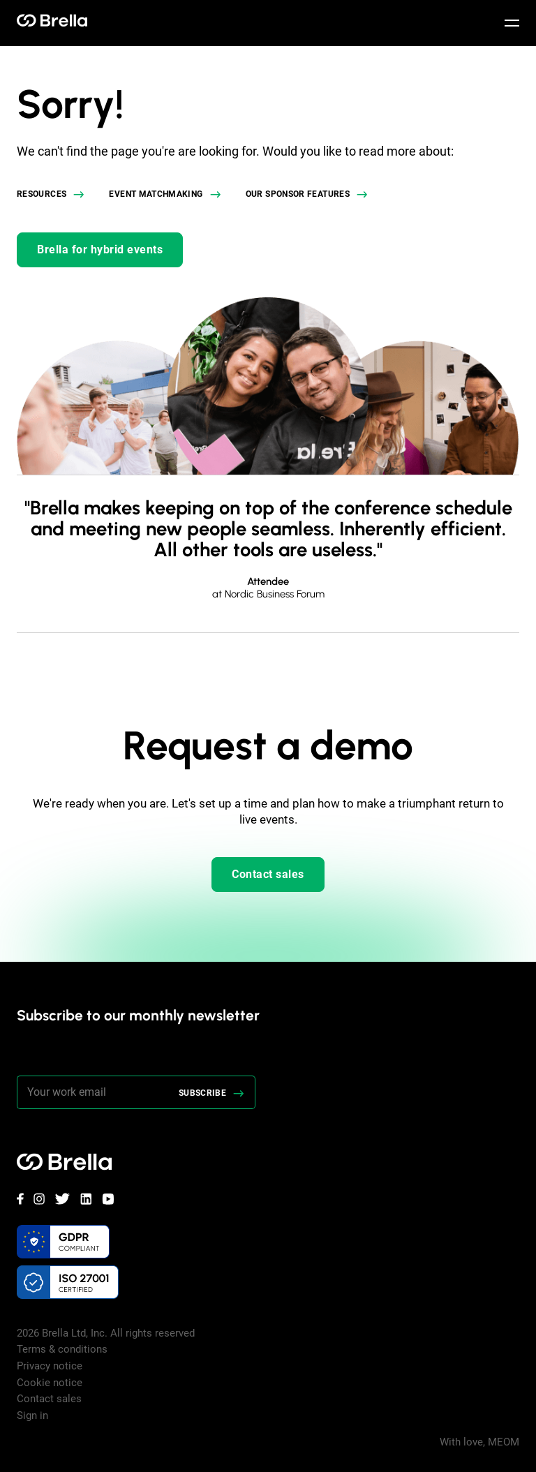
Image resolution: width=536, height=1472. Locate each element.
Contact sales (268, 874)
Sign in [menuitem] (32, 1415)
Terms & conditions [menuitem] (62, 1349)
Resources (41, 194)
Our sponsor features (298, 194)
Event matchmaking (155, 194)
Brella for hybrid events (100, 249)
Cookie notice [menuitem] (49, 1382)
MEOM (503, 1442)
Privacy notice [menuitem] (49, 1366)
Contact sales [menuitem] (49, 1398)
